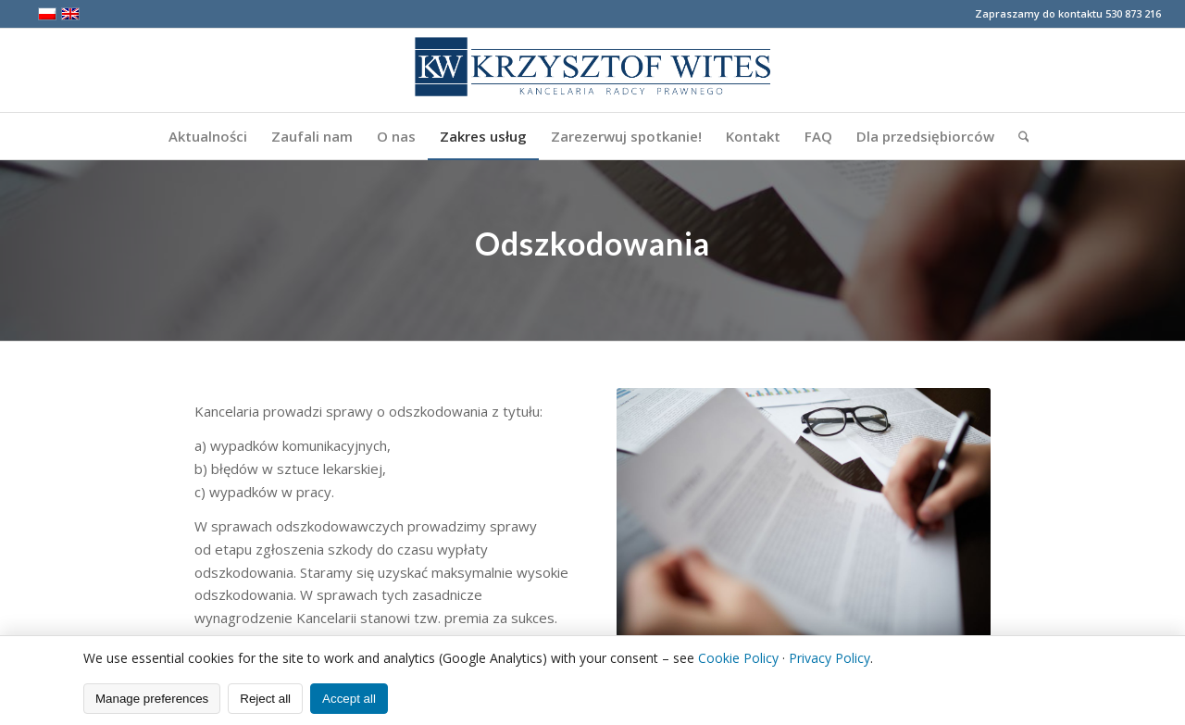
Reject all (265, 699)
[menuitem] (207, 136)
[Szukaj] (1017, 136)
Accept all (349, 699)
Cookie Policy (738, 658)
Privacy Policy (829, 658)
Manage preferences (151, 699)
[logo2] (592, 70)
